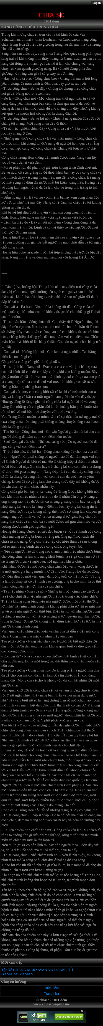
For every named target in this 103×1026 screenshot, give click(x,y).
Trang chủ (51, 994)
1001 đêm (51, 988)
